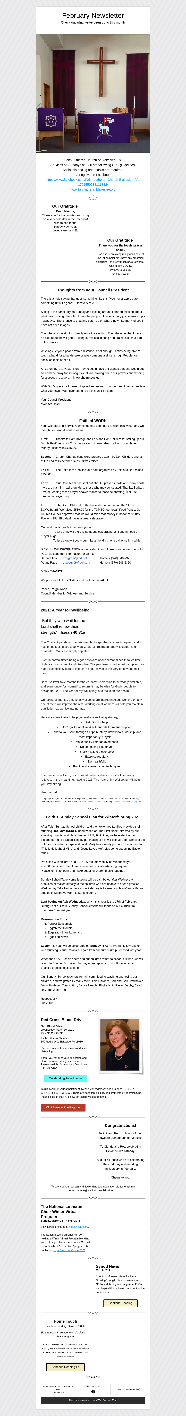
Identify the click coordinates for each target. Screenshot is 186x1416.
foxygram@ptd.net (75, 558)
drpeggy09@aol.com (76, 562)
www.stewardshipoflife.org (93, 801)
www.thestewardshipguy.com (128, 801)
